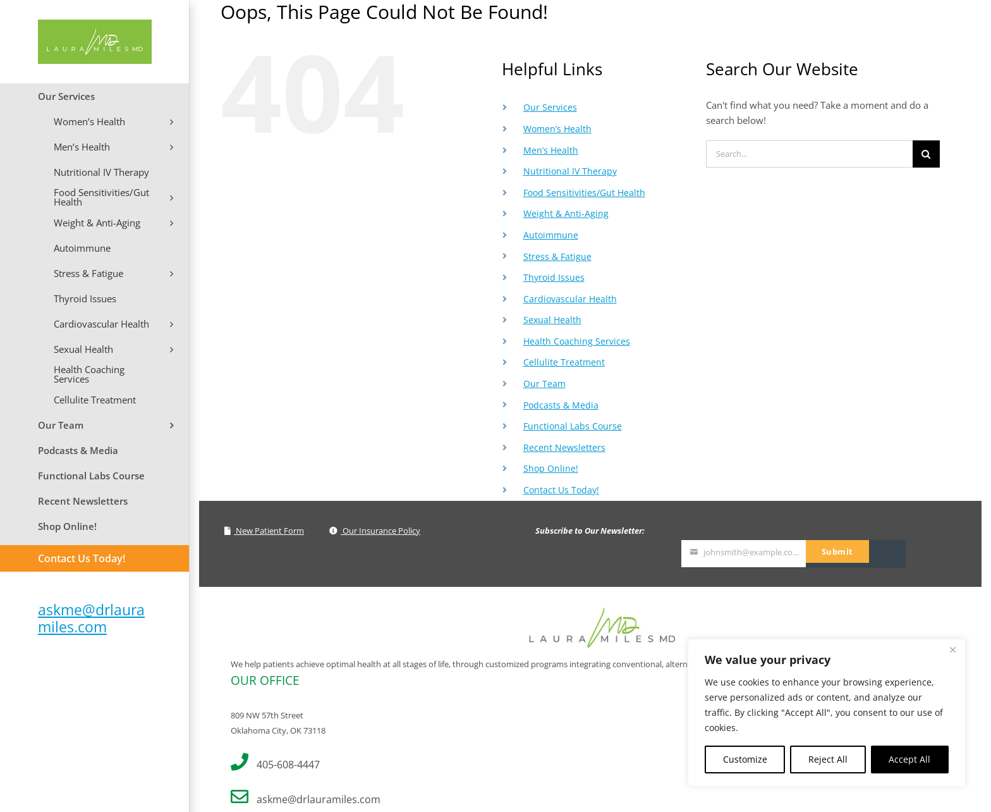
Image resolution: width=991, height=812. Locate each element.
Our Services (550, 107)
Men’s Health (550, 150)
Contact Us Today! (561, 490)
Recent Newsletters (564, 447)
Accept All (909, 759)
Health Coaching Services (576, 341)
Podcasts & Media (561, 405)
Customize (745, 759)
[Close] (952, 649)
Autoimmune (550, 235)
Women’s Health (557, 129)
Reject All (828, 759)
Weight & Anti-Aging (566, 213)
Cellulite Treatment (564, 362)
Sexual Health (552, 320)
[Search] (926, 154)
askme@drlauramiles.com (91, 618)
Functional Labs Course (572, 426)
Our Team (544, 384)
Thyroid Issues (554, 277)
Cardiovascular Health (570, 299)
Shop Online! (550, 468)
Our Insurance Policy (374, 530)
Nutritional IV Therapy (570, 171)
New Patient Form (264, 530)
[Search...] (809, 154)
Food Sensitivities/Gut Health (584, 193)
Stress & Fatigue (557, 256)
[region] (827, 713)
